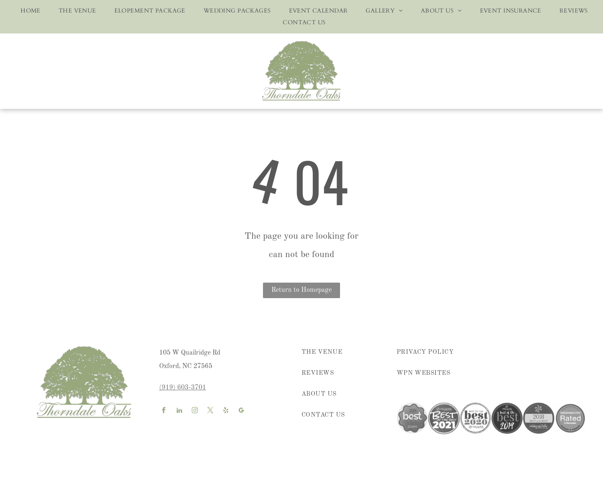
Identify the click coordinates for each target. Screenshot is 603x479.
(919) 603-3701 (182, 387)
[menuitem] (28, 11)
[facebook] (163, 411)
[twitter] (210, 411)
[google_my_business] (241, 411)
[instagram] (194, 411)
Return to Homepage (301, 290)
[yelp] (225, 411)
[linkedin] (179, 411)
